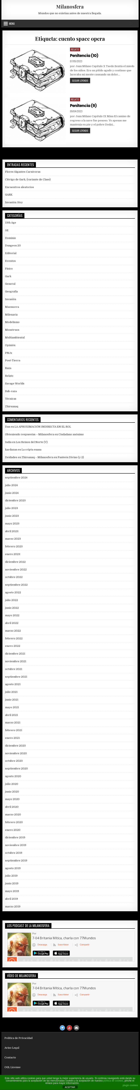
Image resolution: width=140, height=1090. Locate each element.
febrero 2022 (14, 638)
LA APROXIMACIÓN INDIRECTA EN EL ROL (43, 426)
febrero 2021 (13, 730)
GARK (9, 194)
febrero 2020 (14, 822)
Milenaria (11, 314)
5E (6, 230)
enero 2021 (12, 737)
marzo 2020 (13, 814)
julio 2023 (11, 508)
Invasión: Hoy (14, 202)
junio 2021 (11, 699)
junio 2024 (12, 492)
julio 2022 (11, 600)
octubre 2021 (13, 669)
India (8, 442)
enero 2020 (12, 829)
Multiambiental (15, 337)
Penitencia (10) (84, 55)
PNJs (8, 352)
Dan (7, 426)
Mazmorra (12, 306)
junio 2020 (12, 791)
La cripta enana (31, 449)
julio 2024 (11, 485)
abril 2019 (11, 898)
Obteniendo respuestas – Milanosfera (29, 434)
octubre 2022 (14, 577)
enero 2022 (12, 645)
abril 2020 (12, 806)
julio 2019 (11, 875)
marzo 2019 (12, 906)
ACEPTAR (70, 1087)
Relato (75, 49)
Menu (12, 23)
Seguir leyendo (81, 81)
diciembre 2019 (15, 837)
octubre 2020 (14, 760)
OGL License (12, 1067)
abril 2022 (11, 623)
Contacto (10, 1057)
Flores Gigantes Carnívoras (23, 171)
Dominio (10, 238)
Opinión (10, 345)
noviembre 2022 (16, 569)
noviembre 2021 (15, 661)
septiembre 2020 (16, 768)
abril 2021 (11, 715)
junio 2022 (12, 607)
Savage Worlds (14, 383)
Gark (8, 276)
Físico (9, 268)
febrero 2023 (14, 546)
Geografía (11, 291)
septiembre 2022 (16, 584)
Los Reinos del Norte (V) (32, 442)
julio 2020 (11, 783)
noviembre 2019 (15, 845)
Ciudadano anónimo (71, 434)
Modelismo (12, 322)
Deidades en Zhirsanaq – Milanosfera (29, 457)
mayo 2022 (12, 615)
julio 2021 (11, 691)
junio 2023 (12, 515)
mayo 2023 (12, 523)
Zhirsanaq (11, 406)
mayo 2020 (12, 799)
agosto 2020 (13, 776)
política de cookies (113, 1080)
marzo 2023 (13, 538)
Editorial (10, 253)
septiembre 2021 (16, 676)
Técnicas (10, 398)
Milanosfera (70, 6)
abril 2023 (11, 531)
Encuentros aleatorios (19, 187)
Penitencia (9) (83, 105)
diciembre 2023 (15, 500)
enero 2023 (12, 554)
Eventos (10, 260)
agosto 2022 (13, 592)
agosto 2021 (13, 684)
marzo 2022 (13, 630)
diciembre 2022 (15, 561)
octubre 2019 (13, 852)
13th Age (10, 222)
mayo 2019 (12, 891)
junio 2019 (11, 883)
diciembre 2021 (15, 653)
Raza (8, 368)
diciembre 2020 (15, 745)
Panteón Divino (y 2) (71, 457)
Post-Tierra (12, 360)
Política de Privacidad (18, 1038)
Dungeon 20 (13, 245)
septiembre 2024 (16, 477)
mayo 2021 (12, 707)
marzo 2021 (12, 722)
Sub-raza (11, 391)
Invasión (10, 299)
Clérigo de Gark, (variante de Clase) (28, 179)
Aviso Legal (11, 1047)
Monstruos (12, 329)
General (10, 283)
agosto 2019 (13, 868)
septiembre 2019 (16, 860)
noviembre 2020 (16, 753)
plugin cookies (130, 1085)
